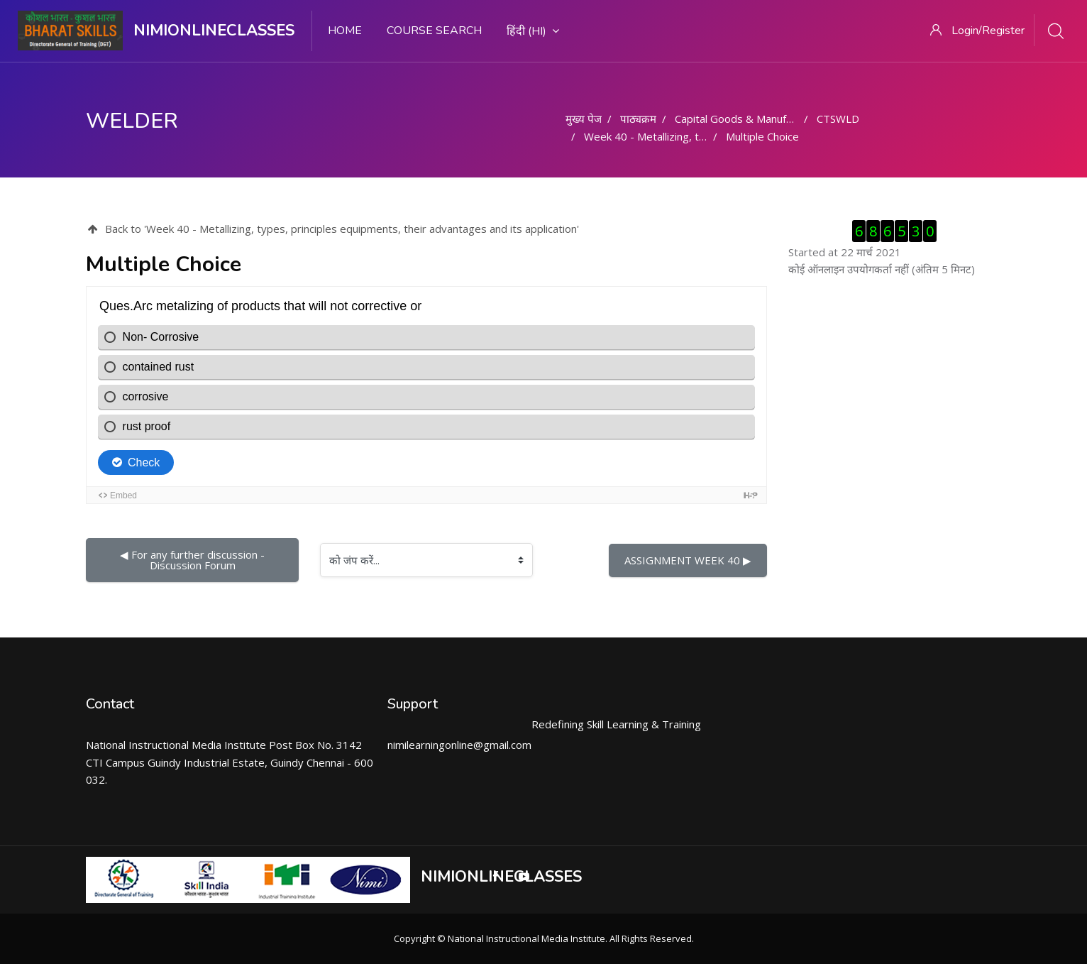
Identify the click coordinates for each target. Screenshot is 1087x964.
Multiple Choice (762, 136)
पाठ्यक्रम (638, 118)
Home (345, 30)
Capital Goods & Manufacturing (750, 118)
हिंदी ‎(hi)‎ (533, 31)
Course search (434, 30)
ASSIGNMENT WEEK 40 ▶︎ (687, 560)
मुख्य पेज (583, 118)
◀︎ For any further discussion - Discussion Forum (193, 559)
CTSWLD (838, 118)
